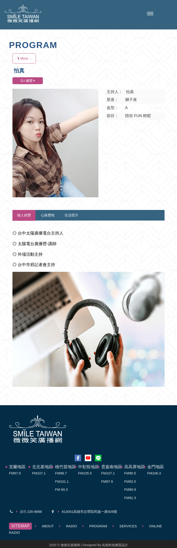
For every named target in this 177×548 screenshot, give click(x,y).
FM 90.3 (61, 489)
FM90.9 (130, 489)
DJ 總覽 (28, 81)
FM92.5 (130, 481)
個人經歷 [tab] (24, 215)
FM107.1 (39, 473)
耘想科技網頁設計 (115, 545)
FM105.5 (85, 473)
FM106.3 (154, 473)
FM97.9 (15, 473)
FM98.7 (61, 473)
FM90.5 (130, 473)
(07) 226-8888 (31, 512)
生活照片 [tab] (71, 215)
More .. (24, 58)
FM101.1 (62, 481)
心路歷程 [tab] (48, 215)
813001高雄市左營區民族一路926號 (89, 512)
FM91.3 (130, 498)
